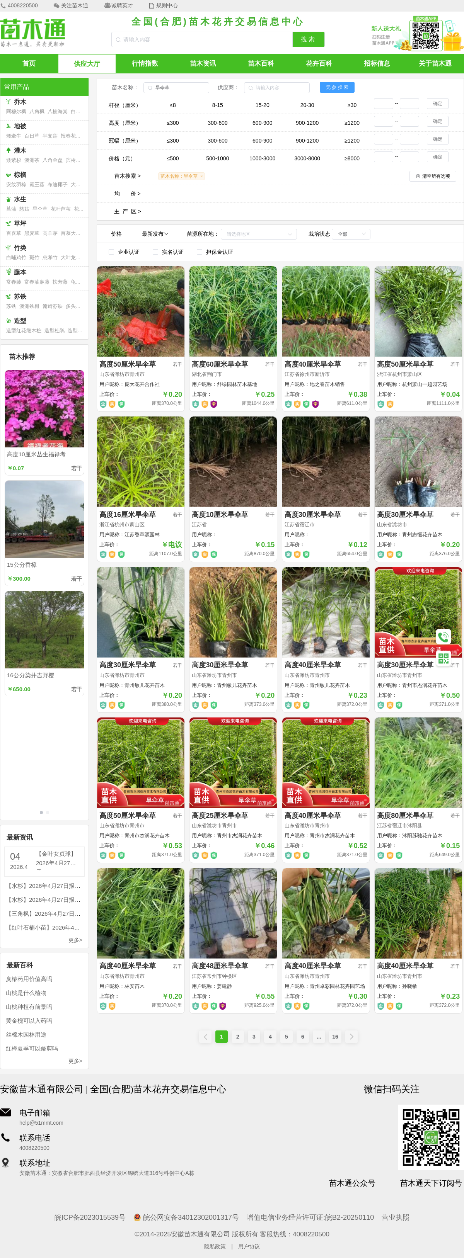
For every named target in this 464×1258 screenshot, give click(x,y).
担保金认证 (219, 252)
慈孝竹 (50, 257)
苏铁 (11, 306)
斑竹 (34, 257)
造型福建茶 (80, 330)
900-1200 (307, 123)
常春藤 (13, 282)
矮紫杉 (13, 160)
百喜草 (13, 233)
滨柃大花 (76, 160)
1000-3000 (262, 158)
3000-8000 (307, 158)
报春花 (68, 136)
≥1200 (352, 123)
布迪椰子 (58, 184)
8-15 (217, 105)
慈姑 (24, 209)
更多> (75, 940)
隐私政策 (215, 1246)
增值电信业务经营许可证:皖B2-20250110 (310, 1217)
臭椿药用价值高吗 (29, 979)
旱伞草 (40, 209)
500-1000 (217, 158)
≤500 (173, 158)
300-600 (217, 123)
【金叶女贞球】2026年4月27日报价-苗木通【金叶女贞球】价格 (57, 857)
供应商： (228, 87)
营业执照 (395, 1217)
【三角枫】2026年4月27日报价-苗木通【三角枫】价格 (76, 913)
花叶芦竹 (84, 209)
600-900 (262, 123)
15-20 (263, 105)
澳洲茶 (31, 160)
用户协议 (249, 1246)
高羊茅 (50, 233)
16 (335, 1037)
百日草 (31, 136)
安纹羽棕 (16, 184)
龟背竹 (78, 282)
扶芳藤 (60, 282)
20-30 (307, 105)
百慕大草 (71, 233)
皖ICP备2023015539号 (90, 1217)
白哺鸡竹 (16, 257)
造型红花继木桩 (23, 330)
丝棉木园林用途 (26, 1034)
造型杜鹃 (54, 330)
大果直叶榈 (83, 184)
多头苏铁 (76, 306)
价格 (116, 234)
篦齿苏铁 (53, 306)
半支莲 (50, 136)
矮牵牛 (13, 136)
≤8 (173, 105)
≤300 (173, 123)
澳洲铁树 (29, 306)
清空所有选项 (436, 176)
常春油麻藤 (36, 282)
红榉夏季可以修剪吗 (32, 1048)
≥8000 (352, 158)
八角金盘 (53, 160)
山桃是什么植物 (26, 992)
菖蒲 (11, 209)
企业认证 (129, 252)
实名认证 (173, 252)
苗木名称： (125, 87)
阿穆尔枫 (16, 111)
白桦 (76, 111)
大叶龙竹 (71, 257)
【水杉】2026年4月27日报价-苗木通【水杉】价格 (70, 885)
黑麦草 (31, 233)
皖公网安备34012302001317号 (186, 1217)
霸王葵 (36, 184)
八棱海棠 (58, 111)
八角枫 (36, 111)
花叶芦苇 (61, 209)
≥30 (352, 105)
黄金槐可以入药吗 (29, 1020)
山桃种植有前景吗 (29, 1006)
